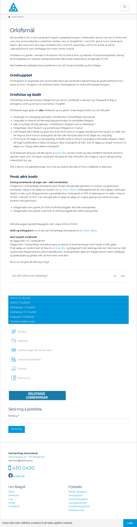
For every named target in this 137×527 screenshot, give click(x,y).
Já (115, 276)
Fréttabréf (13, 506)
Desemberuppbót (78, 499)
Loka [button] (130, 523)
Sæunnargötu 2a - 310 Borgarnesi (26, 456)
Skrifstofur (13, 495)
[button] (125, 6)
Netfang (13, 415)
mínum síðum (69, 189)
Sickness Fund (76, 510)
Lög (10, 499)
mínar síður (60, 153)
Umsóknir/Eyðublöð (79, 506)
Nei (123, 276)
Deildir (11, 502)
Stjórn (11, 491)
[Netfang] (68, 421)
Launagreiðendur (77, 502)
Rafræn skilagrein (77, 491)
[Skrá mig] (16, 429)
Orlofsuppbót (75, 495)
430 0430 (23, 468)
